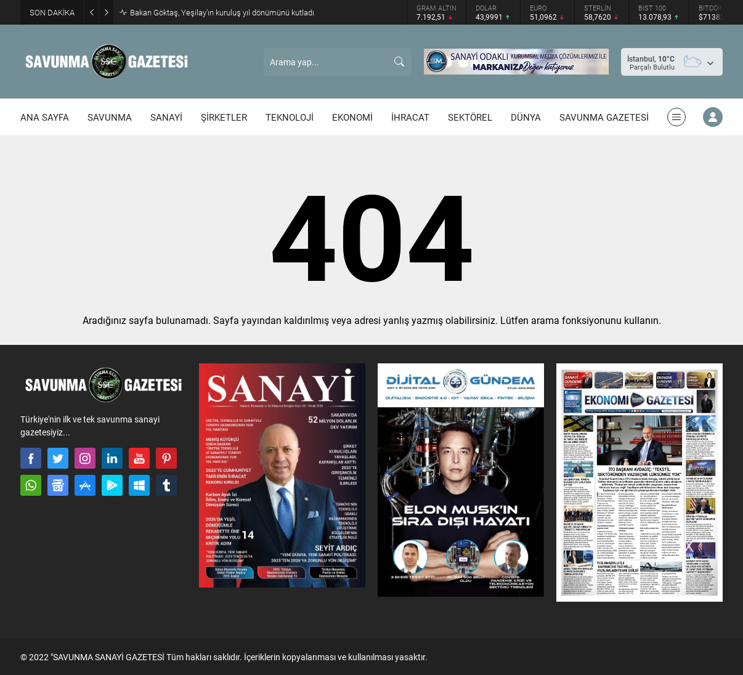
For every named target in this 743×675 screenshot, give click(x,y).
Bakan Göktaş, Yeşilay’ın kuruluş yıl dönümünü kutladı (222, 12)
